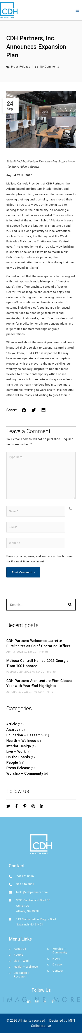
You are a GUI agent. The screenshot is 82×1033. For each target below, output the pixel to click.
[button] (24, 410)
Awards (12, 729)
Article (11, 724)
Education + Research (24, 735)
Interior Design (18, 746)
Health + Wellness (21, 740)
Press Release (18, 767)
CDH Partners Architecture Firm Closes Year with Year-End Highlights (39, 683)
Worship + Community (24, 773)
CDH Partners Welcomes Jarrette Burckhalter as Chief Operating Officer (38, 643)
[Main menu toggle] (77, 10)
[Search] (70, 604)
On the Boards (18, 757)
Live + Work (16, 751)
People (12, 762)
